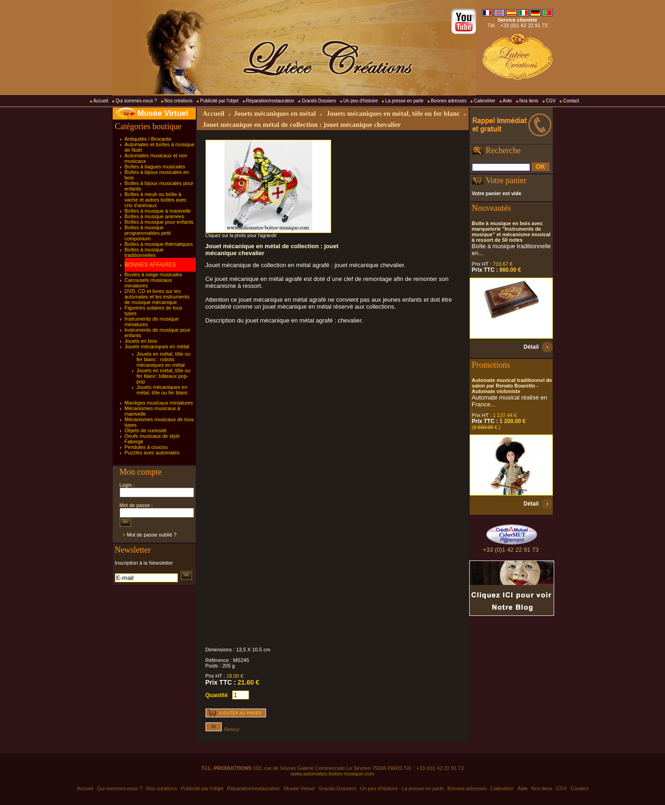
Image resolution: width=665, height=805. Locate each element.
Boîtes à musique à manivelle (158, 211)
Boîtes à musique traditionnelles (144, 252)
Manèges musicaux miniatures (159, 402)
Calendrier (484, 100)
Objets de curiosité (146, 430)
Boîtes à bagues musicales (155, 166)
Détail (531, 347)
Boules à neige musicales (153, 274)
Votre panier (506, 180)
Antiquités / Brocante (148, 139)
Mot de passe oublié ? (152, 534)
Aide (507, 100)
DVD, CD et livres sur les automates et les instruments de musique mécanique (157, 296)
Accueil (100, 100)
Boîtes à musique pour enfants (159, 222)
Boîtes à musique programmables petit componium (148, 233)
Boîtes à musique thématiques (159, 244)
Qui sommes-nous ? (136, 100)
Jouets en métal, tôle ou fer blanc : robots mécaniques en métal (164, 359)
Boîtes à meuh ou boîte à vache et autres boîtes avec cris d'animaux (156, 199)
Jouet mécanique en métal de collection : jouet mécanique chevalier (302, 124)
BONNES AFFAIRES (150, 265)
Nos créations (178, 100)
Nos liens (529, 100)
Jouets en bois (141, 341)
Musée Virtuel (163, 113)
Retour (223, 729)
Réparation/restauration (270, 100)
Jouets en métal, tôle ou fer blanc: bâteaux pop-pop (164, 376)
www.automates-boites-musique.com (332, 773)
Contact (571, 100)
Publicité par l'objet (219, 100)
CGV (551, 100)
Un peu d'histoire (361, 100)
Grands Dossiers (319, 100)
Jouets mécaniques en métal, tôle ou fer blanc (162, 389)
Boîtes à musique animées (155, 216)
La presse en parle (404, 100)
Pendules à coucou (146, 447)
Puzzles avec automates (152, 452)
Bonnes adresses (448, 100)
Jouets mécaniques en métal (157, 346)
